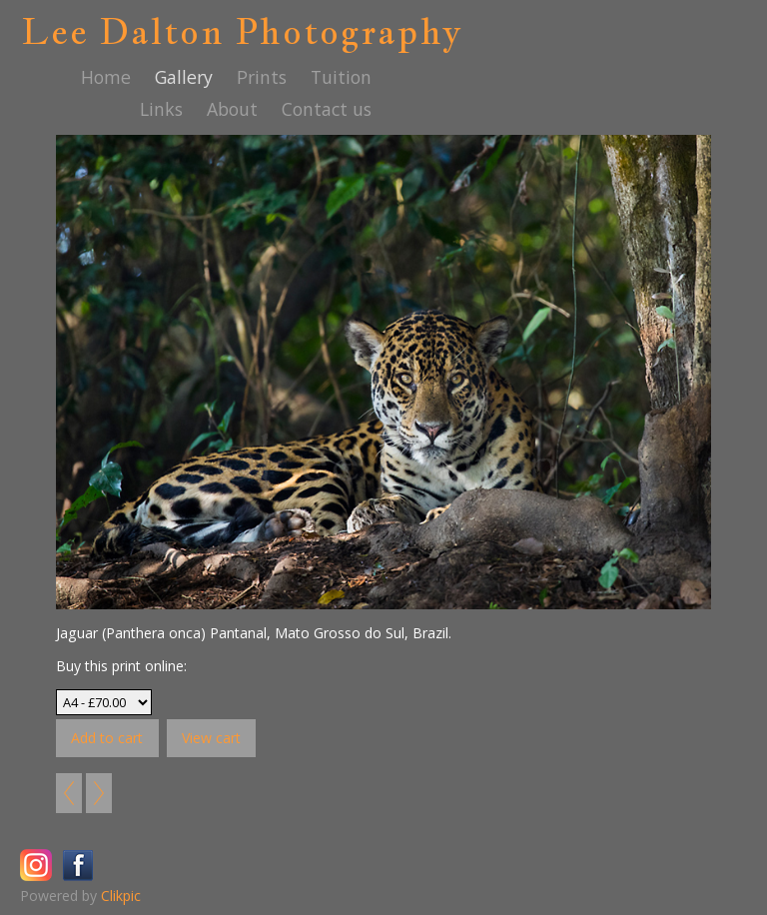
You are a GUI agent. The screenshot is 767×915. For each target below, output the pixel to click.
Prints (262, 77)
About (232, 109)
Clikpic (121, 895)
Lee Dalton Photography (242, 31)
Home (106, 77)
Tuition (341, 77)
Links (161, 109)
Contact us (327, 109)
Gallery (184, 77)
